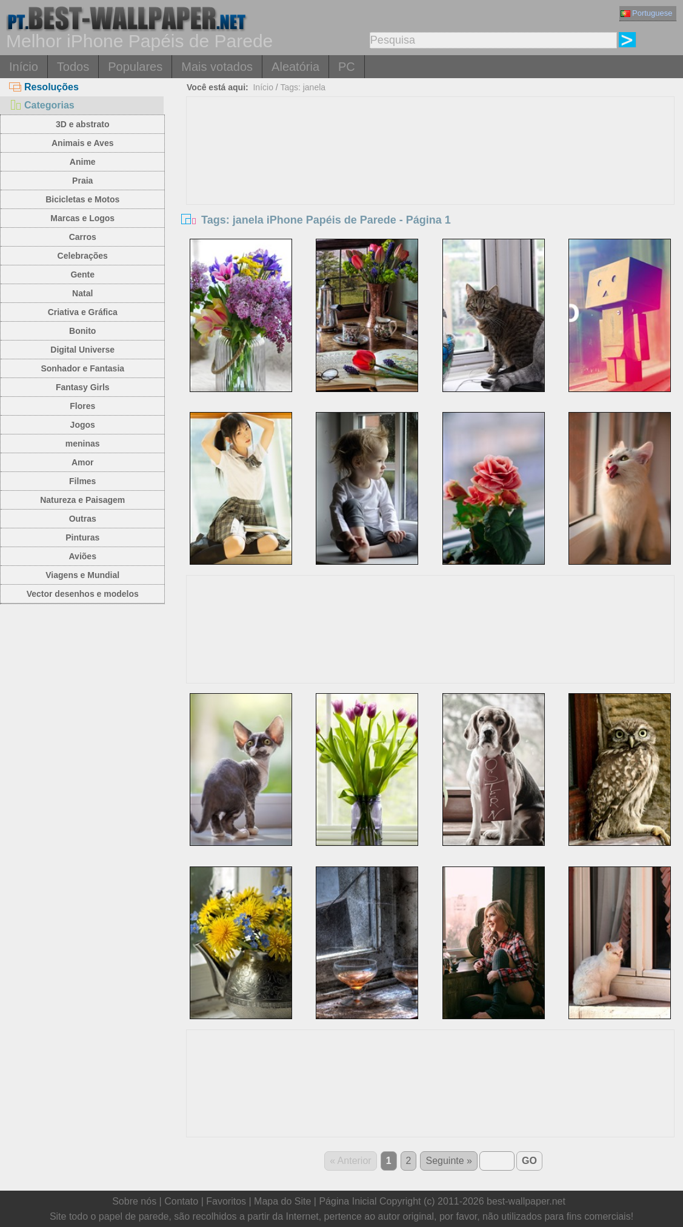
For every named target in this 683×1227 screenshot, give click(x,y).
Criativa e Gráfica (83, 312)
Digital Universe (82, 349)
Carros (82, 237)
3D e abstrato (83, 124)
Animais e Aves (82, 143)
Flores (82, 406)
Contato (181, 1201)
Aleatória (295, 66)
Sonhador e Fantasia (82, 368)
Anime (83, 162)
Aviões (82, 556)
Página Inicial (347, 1201)
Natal (82, 293)
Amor (83, 462)
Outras (82, 519)
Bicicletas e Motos (82, 199)
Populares (135, 66)
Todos (73, 66)
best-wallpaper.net (526, 1201)
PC (346, 66)
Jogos (82, 425)
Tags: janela (302, 87)
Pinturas (82, 537)
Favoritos (226, 1201)
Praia (82, 180)
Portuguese (647, 13)
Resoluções (44, 87)
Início (23, 66)
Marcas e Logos (82, 218)
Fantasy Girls (83, 387)
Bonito (82, 331)
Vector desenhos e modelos (83, 594)
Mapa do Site (282, 1201)
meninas (82, 443)
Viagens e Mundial (82, 575)
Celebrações (83, 256)
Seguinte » (448, 1161)
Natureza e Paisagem (82, 500)
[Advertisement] (431, 188)
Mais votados (217, 66)
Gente (82, 274)
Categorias (42, 105)
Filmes (82, 481)
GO (529, 1161)
